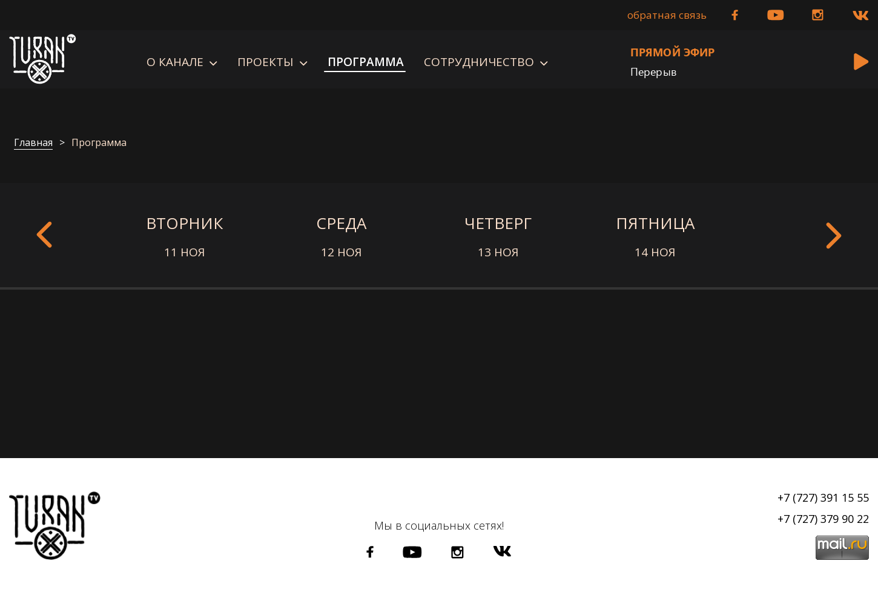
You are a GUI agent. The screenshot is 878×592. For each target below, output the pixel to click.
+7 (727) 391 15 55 (823, 497)
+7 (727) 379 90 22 (823, 518)
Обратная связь (667, 15)
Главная (33, 143)
